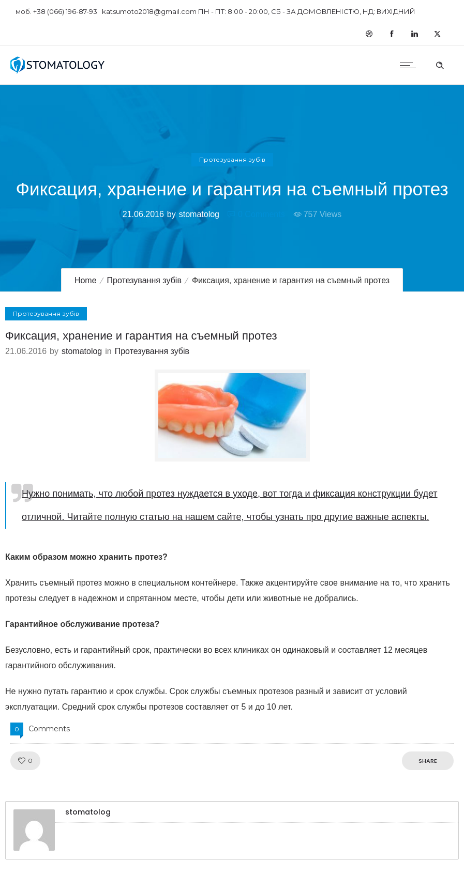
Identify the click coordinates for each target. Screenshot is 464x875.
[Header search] (439, 64)
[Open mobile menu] (410, 65)
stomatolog (199, 214)
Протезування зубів (144, 280)
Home (85, 280)
